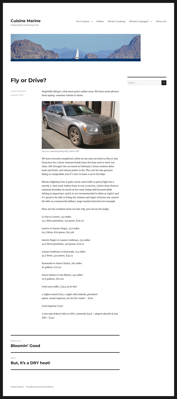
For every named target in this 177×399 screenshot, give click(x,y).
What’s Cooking (116, 21)
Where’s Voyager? (139, 21)
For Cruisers (82, 21)
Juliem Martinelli (18, 91)
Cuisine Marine (26, 20)
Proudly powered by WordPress (40, 387)
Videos (100, 21)
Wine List (161, 21)
